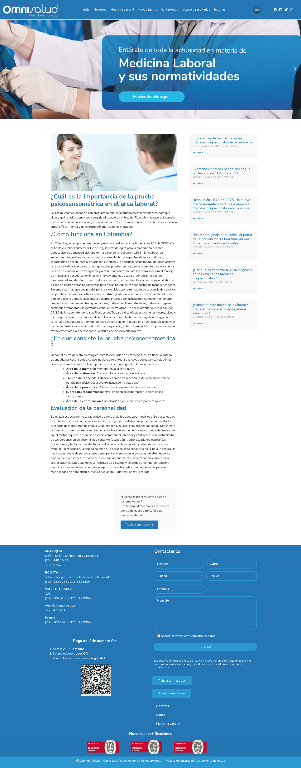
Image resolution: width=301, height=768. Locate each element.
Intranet (219, 10)
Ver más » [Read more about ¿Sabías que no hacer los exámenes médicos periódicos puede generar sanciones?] (198, 323)
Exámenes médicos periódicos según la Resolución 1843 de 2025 (221, 171)
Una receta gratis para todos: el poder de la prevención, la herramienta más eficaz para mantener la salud (222, 239)
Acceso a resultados (196, 10)
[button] (150, 69)
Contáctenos (169, 10)
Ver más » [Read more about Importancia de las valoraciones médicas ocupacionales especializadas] (198, 152)
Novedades (147, 9)
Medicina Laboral (122, 10)
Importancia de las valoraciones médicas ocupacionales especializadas (223, 140)
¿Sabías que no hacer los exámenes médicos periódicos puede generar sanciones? (221, 309)
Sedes (160, 715)
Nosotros (100, 10)
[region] (150, 69)
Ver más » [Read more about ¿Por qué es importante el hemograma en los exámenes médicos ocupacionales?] (198, 288)
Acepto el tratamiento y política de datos (188, 636)
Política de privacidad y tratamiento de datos (195, 761)
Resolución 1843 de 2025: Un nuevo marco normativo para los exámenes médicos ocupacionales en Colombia (221, 204)
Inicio (86, 10)
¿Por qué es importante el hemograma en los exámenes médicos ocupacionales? (223, 274)
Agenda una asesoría (139, 524)
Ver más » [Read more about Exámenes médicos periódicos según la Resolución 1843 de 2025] (198, 183)
